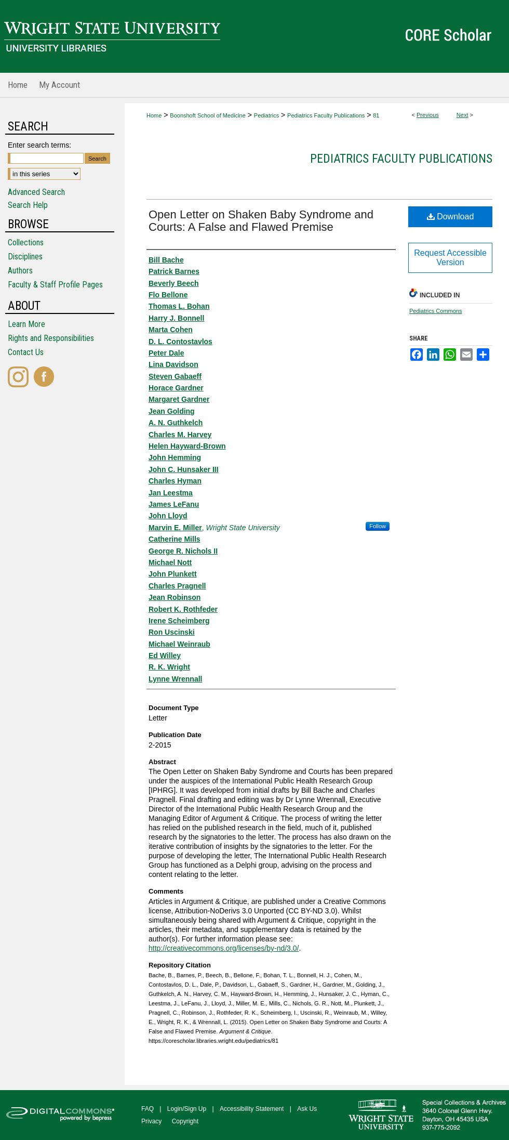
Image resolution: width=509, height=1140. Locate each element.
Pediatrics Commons (435, 311)
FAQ (147, 1108)
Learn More (26, 324)
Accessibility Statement (252, 1108)
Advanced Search (36, 192)
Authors (20, 271)
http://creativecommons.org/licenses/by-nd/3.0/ (224, 948)
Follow (377, 526)
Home (154, 115)
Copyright (185, 1121)
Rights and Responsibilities (51, 338)
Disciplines (25, 256)
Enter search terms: (39, 145)
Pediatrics (266, 115)
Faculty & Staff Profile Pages (55, 285)
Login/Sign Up (186, 1108)
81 (376, 115)
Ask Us (307, 1108)
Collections (26, 242)
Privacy (151, 1121)
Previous (428, 115)
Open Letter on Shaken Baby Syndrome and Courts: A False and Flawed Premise (261, 220)
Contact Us (26, 352)
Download (450, 216)
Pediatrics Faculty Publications (326, 115)
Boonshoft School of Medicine (208, 115)
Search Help (28, 205)
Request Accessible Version (450, 257)
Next (462, 115)
